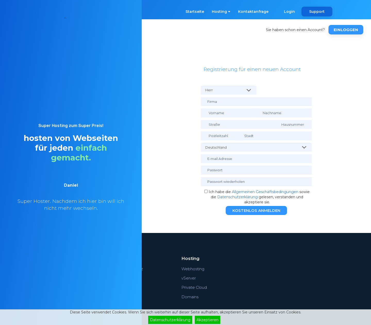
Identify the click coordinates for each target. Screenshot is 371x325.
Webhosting (192, 268)
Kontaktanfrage (253, 11)
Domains (189, 296)
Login (289, 11)
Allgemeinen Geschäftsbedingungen (265, 191)
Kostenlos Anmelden (256, 210)
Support (317, 11)
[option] (70, 203)
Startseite (194, 11)
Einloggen (346, 29)
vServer (188, 278)
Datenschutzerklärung (237, 197)
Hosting (221, 11)
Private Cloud (194, 287)
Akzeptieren (207, 320)
